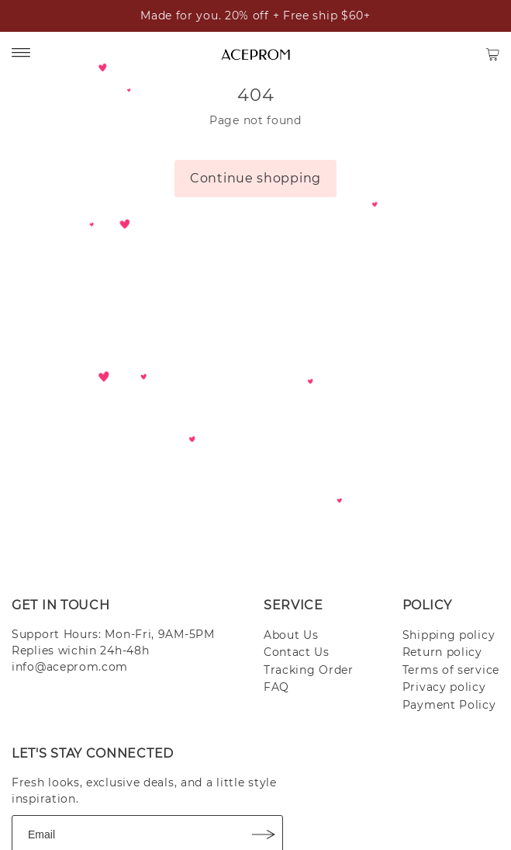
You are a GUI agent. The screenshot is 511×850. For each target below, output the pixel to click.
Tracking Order (309, 670)
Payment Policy (449, 705)
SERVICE (293, 605)
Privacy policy (444, 687)
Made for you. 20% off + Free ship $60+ (255, 16)
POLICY (427, 605)
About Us (291, 635)
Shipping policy (448, 635)
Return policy (442, 652)
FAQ (276, 687)
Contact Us (297, 652)
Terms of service (450, 670)
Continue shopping (255, 178)
